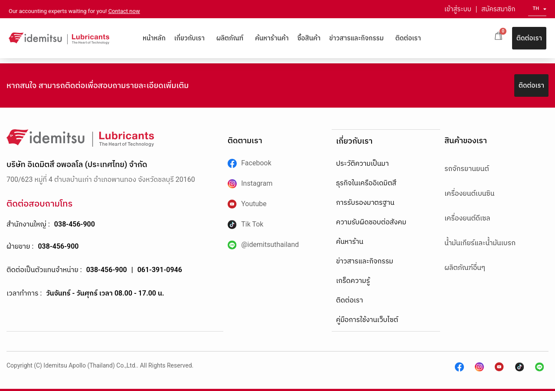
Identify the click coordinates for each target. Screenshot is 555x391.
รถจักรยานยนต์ (466, 168)
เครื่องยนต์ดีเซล (467, 218)
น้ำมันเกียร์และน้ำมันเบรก (480, 243)
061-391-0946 (159, 270)
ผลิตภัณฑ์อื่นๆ (464, 267)
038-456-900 (74, 224)
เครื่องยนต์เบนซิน (469, 193)
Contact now (124, 11)
